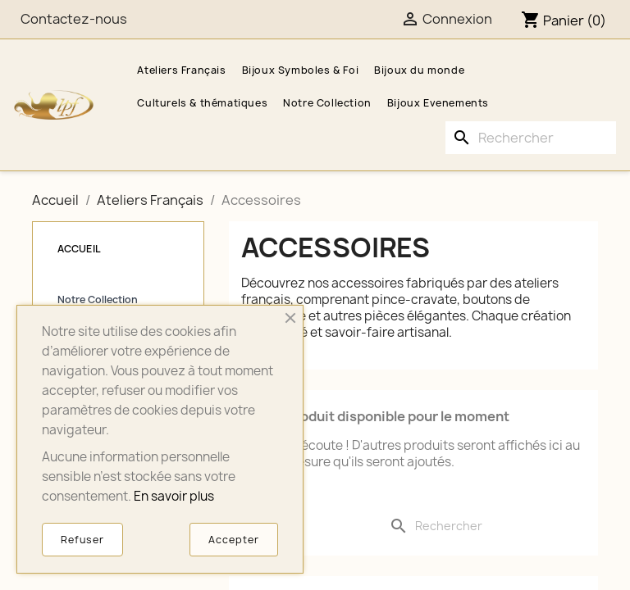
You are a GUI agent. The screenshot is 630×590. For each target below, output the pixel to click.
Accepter (233, 540)
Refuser (82, 540)
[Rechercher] (530, 137)
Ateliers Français (181, 70)
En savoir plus (174, 496)
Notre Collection (327, 103)
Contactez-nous (74, 19)
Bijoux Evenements (438, 103)
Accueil (79, 249)
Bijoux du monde (419, 70)
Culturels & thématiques (202, 103)
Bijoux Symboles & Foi (300, 70)
